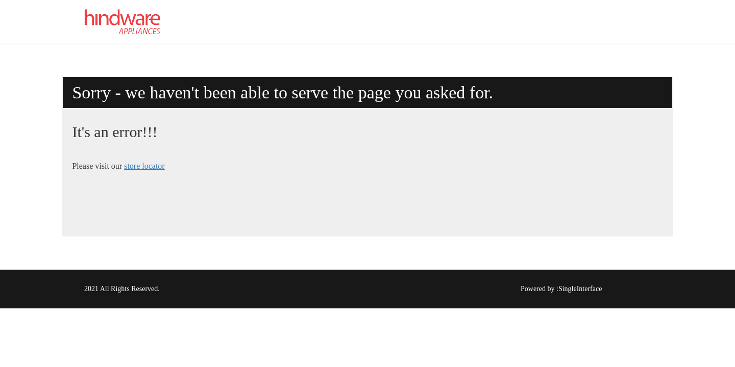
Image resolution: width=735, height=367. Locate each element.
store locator (144, 166)
